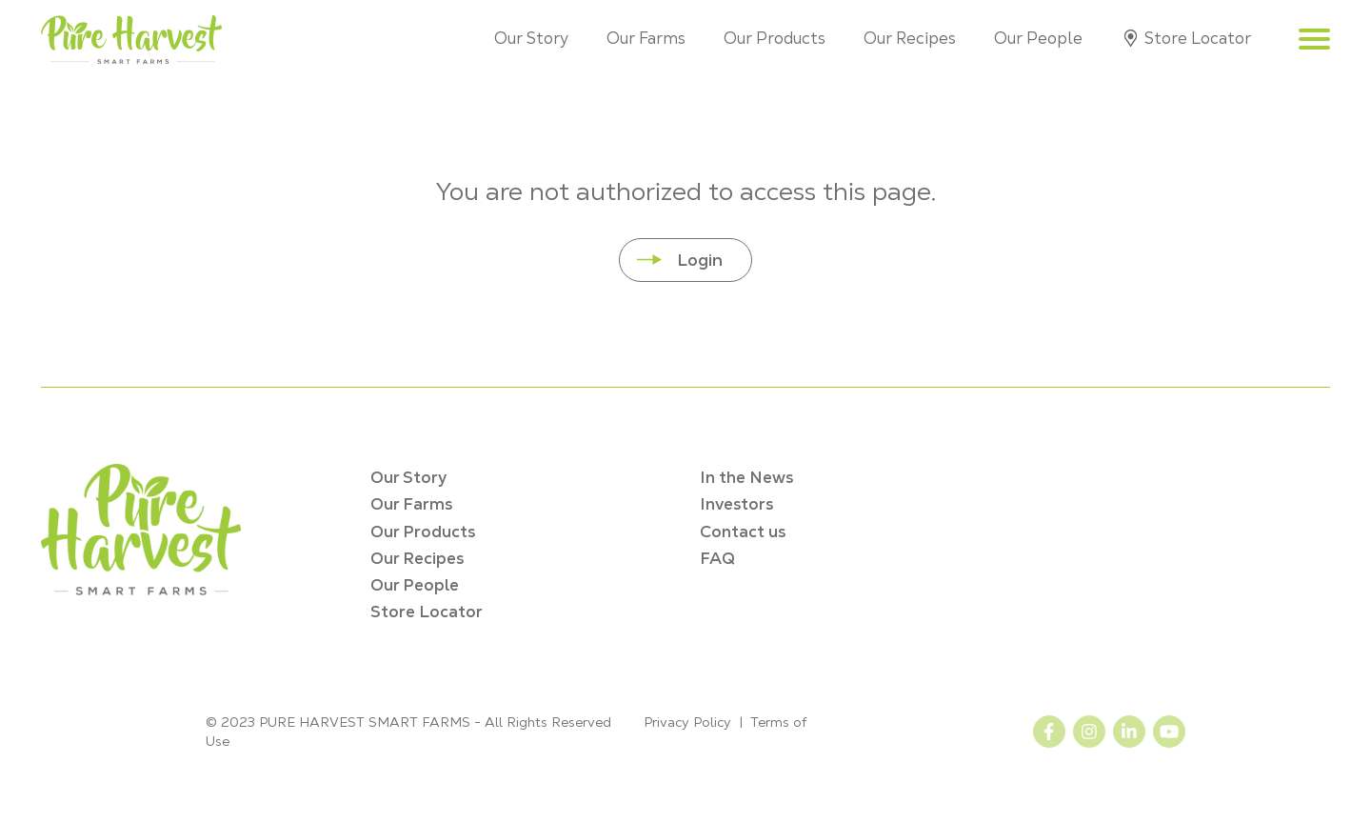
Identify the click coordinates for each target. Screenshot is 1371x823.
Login (700, 260)
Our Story (531, 38)
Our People (1038, 38)
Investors (736, 503)
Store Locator (1197, 38)
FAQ (717, 558)
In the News (746, 477)
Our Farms (646, 38)
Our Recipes (910, 38)
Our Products (774, 38)
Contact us (742, 531)
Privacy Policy (687, 722)
